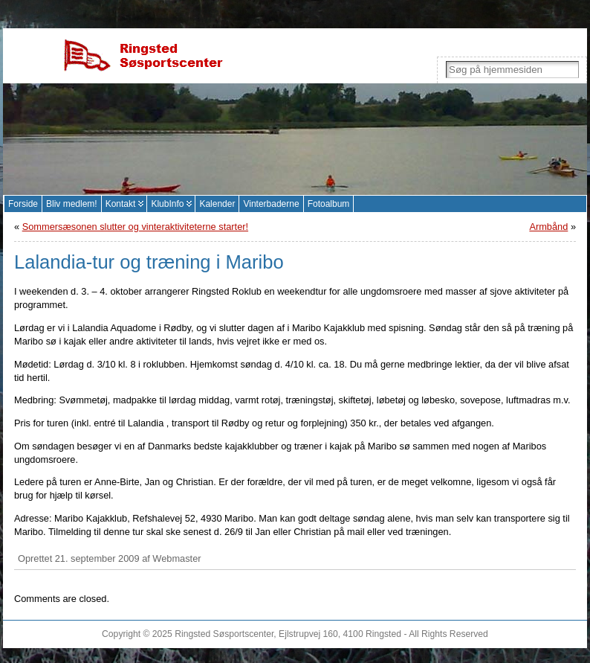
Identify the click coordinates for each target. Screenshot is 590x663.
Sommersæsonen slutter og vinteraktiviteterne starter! (135, 226)
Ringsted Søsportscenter (224, 634)
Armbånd (548, 226)
